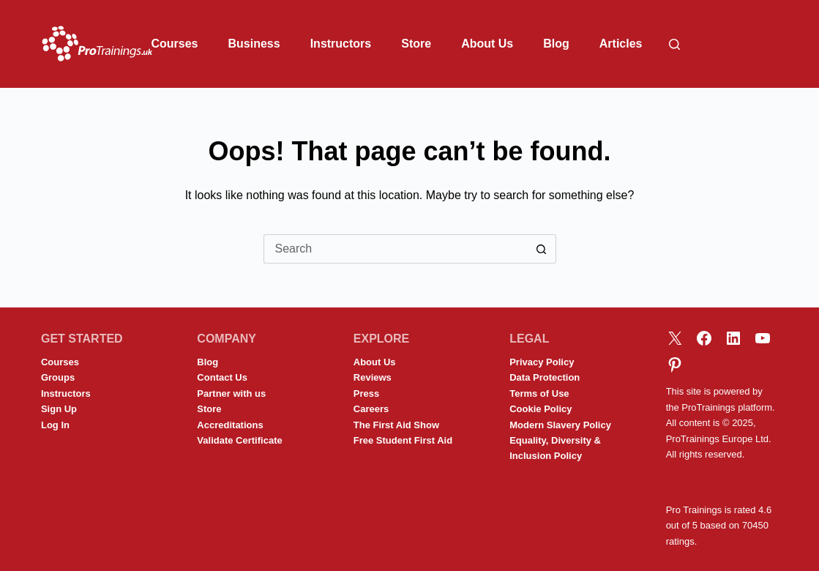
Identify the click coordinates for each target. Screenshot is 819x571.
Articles (621, 43)
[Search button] (541, 249)
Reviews (373, 377)
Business (254, 43)
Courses (174, 43)
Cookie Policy (540, 408)
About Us (487, 43)
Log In (55, 424)
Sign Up (59, 408)
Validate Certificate (239, 440)
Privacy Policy (541, 362)
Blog (556, 43)
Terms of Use (539, 393)
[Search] (674, 44)
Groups (58, 377)
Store (416, 43)
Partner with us (231, 393)
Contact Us (222, 377)
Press (366, 393)
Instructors (341, 43)
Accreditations (230, 424)
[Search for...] (395, 249)
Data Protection (544, 377)
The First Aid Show (396, 424)
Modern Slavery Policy (560, 424)
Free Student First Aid (403, 440)
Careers (371, 408)
